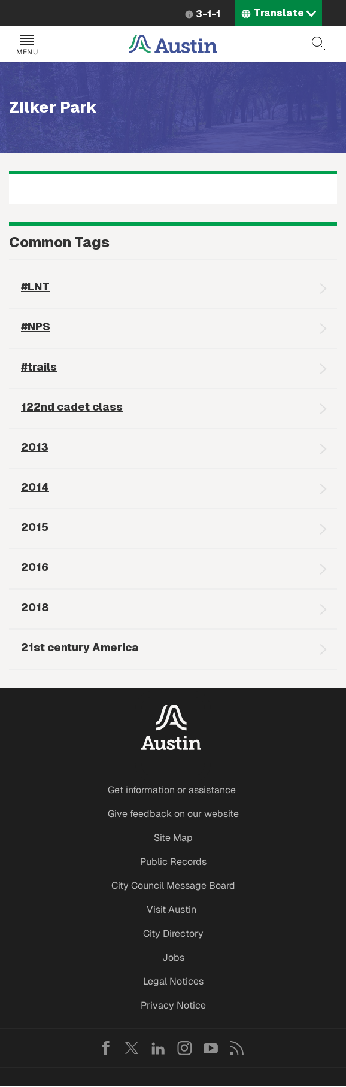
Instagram (184, 1048)
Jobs (173, 957)
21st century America (80, 647)
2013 (34, 447)
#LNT (35, 286)
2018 (35, 607)
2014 (35, 487)
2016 (34, 567)
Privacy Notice (173, 1005)
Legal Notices (173, 981)
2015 (34, 527)
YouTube (211, 1048)
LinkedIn (158, 1048)
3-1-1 (208, 14)
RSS (237, 1048)
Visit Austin (171, 909)
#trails (39, 367)
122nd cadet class (72, 407)
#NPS (35, 326)
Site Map (173, 837)
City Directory (173, 933)
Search (319, 44)
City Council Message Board (173, 885)
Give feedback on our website (173, 813)
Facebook (105, 1048)
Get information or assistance (172, 790)
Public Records (173, 861)
